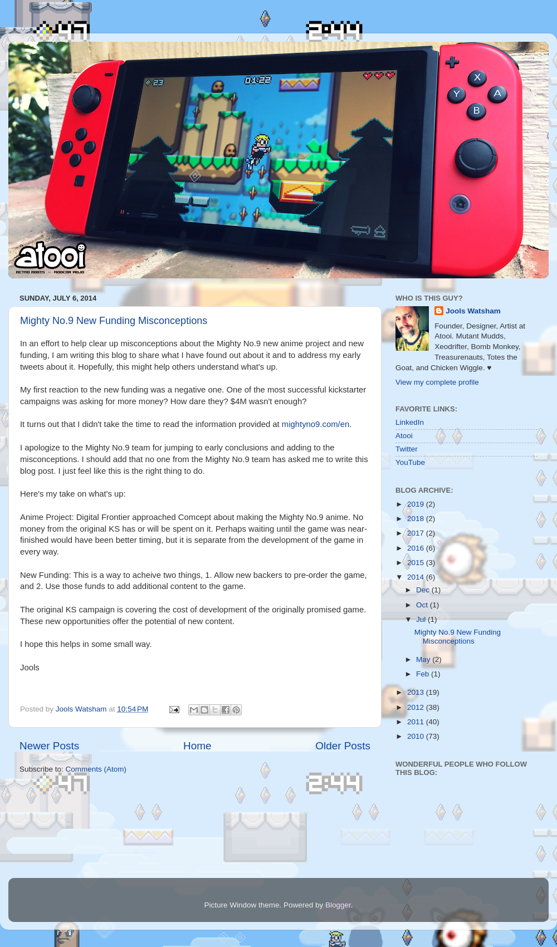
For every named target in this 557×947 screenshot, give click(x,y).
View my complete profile (437, 382)
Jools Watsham (473, 311)
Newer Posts (49, 746)
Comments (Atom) (96, 769)
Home (197, 746)
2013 (416, 692)
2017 (416, 533)
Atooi (404, 435)
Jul (422, 619)
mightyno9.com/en (315, 424)
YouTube (410, 462)
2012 (416, 707)
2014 (416, 577)
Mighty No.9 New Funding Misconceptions (113, 320)
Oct (423, 605)
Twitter (406, 449)
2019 (416, 504)
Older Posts (342, 746)
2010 (416, 736)
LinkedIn (409, 422)
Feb (423, 674)
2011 (416, 722)
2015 (416, 562)
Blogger (338, 905)
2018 (416, 518)
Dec (424, 590)
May (424, 659)
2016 (416, 548)
